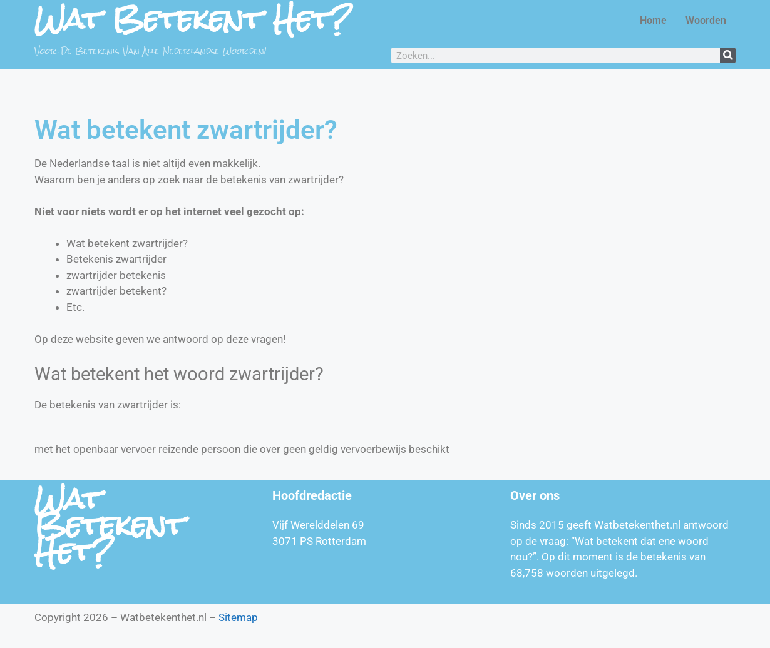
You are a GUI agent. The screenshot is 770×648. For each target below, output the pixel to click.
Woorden (705, 20)
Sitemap (238, 617)
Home (653, 20)
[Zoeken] (728, 55)
